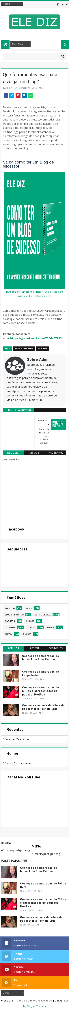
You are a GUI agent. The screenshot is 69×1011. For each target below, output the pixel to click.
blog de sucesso (24, 348)
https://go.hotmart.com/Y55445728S (36, 338)
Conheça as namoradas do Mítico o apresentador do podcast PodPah (40, 691)
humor (30, 621)
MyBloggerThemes (34, 1006)
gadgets (10, 621)
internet (42, 348)
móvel (8, 633)
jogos (31, 627)
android (10, 608)
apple (29, 608)
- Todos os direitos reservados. (33, 1000)
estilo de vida (43, 614)
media (50, 627)
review (27, 633)
